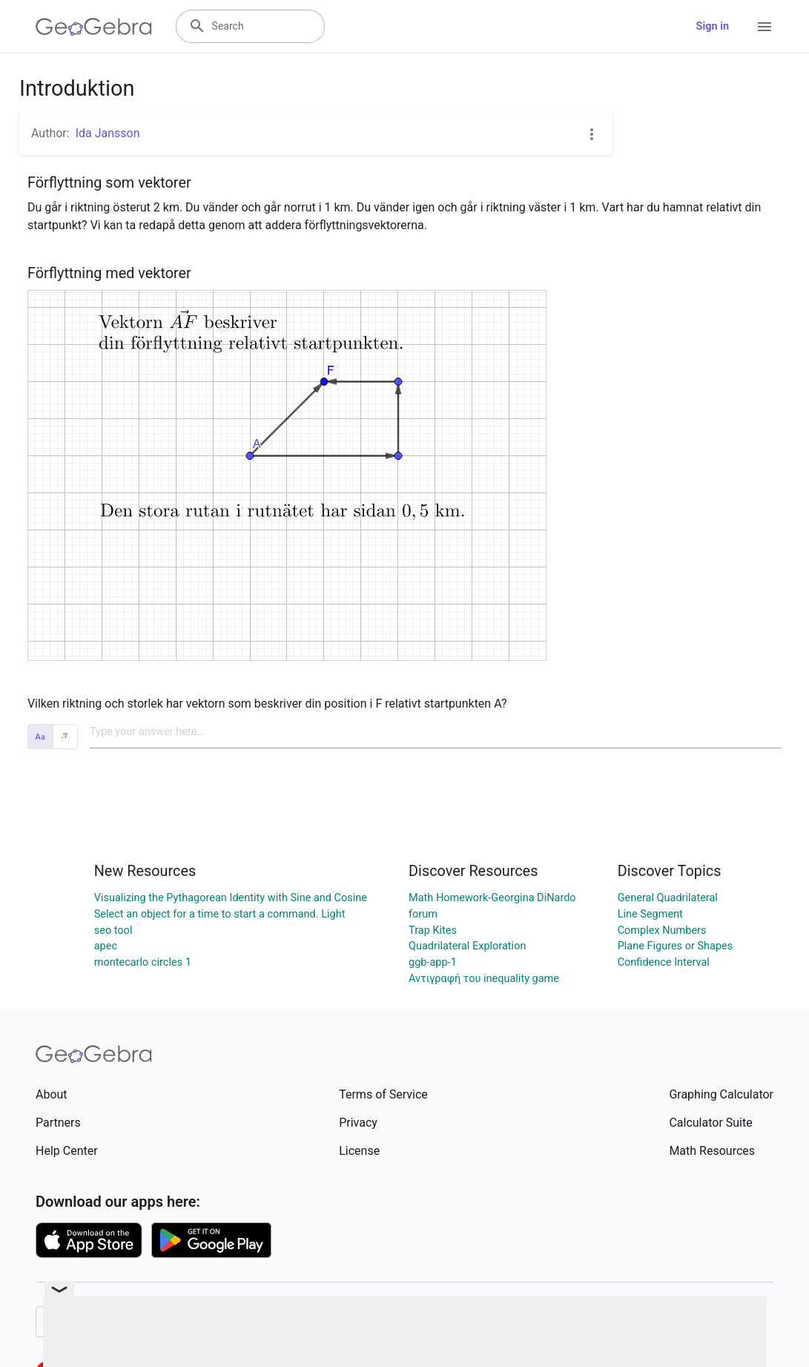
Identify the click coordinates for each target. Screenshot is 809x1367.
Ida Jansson (108, 133)
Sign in (712, 26)
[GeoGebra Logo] (94, 27)
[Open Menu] (764, 27)
